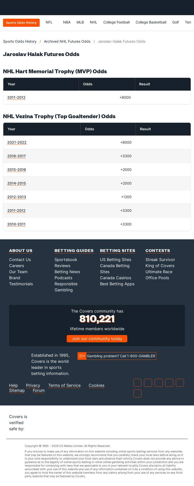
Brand (14, 277)
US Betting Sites (115, 259)
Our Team (18, 271)
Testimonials (21, 283)
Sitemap (17, 390)
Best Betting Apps (117, 283)
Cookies (96, 385)
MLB (80, 22)
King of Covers (160, 265)
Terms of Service (64, 385)
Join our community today (97, 338)
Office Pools (157, 277)
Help (13, 385)
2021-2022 (17, 142)
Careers (16, 265)
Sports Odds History (20, 41)
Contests (158, 250)
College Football (116, 22)
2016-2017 (16, 156)
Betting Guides (74, 250)
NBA (66, 22)
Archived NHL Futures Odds (67, 41)
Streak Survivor (160, 259)
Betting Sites (117, 250)
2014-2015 (16, 183)
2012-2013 (16, 197)
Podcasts (63, 277)
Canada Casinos (115, 277)
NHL (93, 22)
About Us (21, 250)
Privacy (33, 385)
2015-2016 (16, 169)
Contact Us (20, 259)
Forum (39, 390)
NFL (51, 22)
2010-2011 (16, 224)
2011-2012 (16, 97)
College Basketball (151, 22)
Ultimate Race (159, 271)
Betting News (67, 271)
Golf (175, 22)
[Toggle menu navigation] (187, 7)
